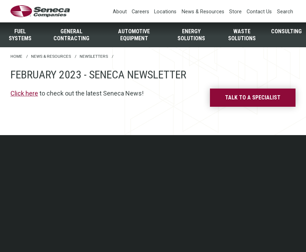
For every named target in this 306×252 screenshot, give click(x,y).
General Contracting (71, 34)
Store (235, 12)
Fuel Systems (20, 34)
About (120, 12)
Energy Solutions (191, 34)
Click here (24, 93)
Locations (165, 12)
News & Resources (203, 12)
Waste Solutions (242, 34)
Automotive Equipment (134, 34)
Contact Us (259, 12)
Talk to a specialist (252, 97)
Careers (140, 12)
